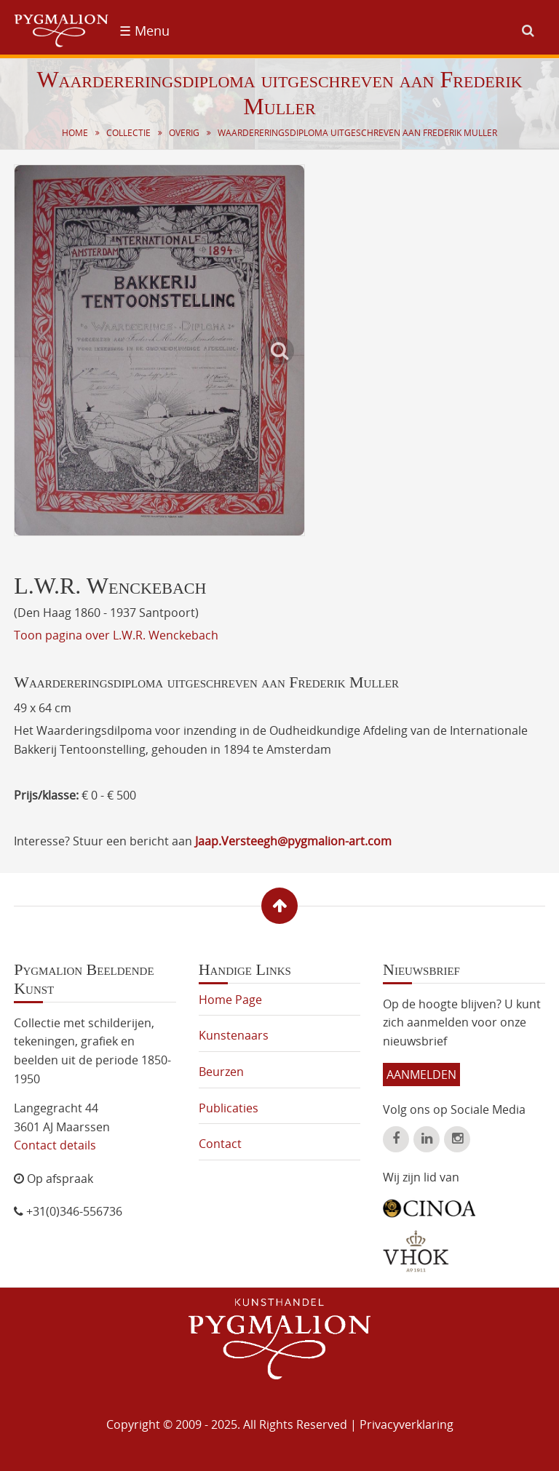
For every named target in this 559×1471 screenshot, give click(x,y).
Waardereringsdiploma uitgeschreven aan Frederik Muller (357, 133)
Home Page (230, 1000)
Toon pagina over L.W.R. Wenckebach (116, 635)
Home (75, 133)
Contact (220, 1144)
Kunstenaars (234, 1035)
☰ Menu (144, 30)
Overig (184, 133)
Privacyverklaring (406, 1424)
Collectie (128, 133)
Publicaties (228, 1108)
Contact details (55, 1145)
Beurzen (221, 1072)
